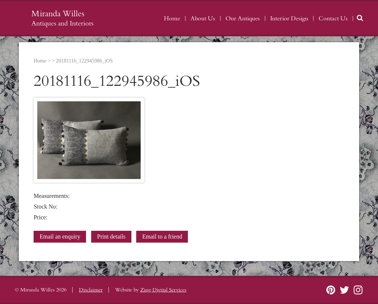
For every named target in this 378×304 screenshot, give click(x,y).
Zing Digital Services (163, 290)
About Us (202, 18)
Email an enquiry (59, 236)
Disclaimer (91, 290)
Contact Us (333, 18)
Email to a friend (162, 236)
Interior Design (289, 18)
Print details (111, 236)
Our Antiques (243, 18)
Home (172, 18)
